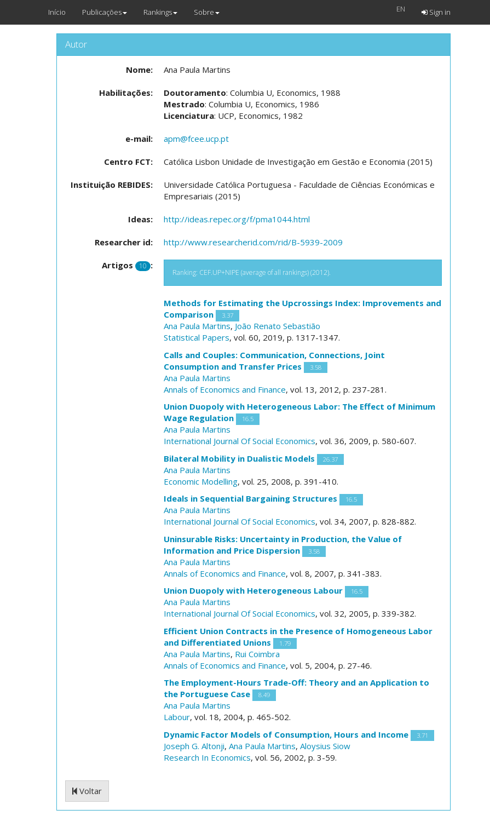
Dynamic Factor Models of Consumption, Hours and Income (286, 734)
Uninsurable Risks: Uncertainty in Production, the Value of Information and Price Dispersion (283, 544)
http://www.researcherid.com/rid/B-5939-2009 (253, 242)
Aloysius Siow (325, 745)
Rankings (160, 12)
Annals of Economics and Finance (225, 389)
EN (400, 9)
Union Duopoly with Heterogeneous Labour (253, 590)
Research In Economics (207, 757)
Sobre (207, 12)
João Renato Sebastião (277, 325)
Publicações (104, 12)
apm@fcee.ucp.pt (196, 138)
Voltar (87, 790)
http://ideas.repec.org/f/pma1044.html (237, 219)
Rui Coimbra (257, 653)
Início (57, 12)
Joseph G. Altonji (194, 745)
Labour (177, 716)
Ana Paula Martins (197, 325)
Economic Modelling (201, 481)
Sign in (436, 12)
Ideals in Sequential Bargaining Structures (250, 498)
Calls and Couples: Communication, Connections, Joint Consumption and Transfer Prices (274, 360)
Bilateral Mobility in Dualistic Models (239, 458)
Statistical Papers (196, 337)
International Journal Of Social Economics (239, 440)
